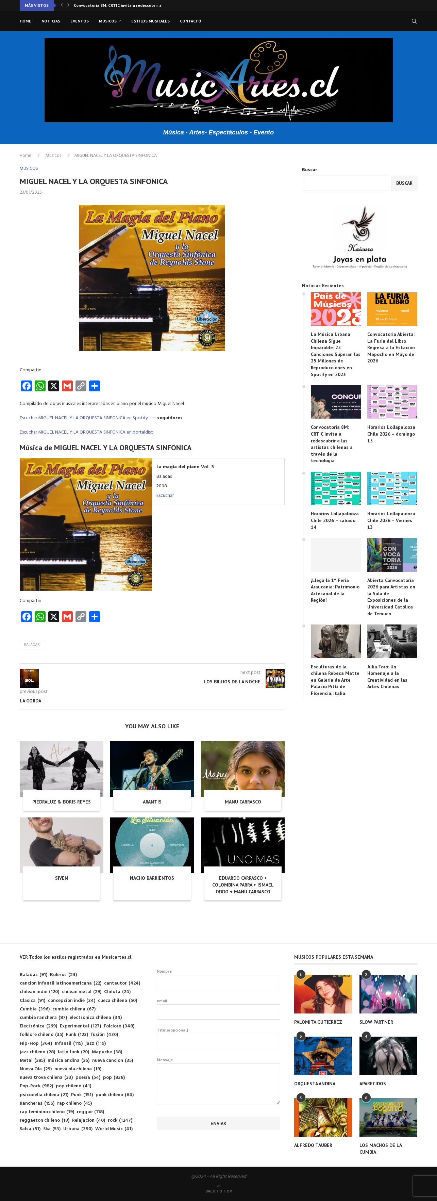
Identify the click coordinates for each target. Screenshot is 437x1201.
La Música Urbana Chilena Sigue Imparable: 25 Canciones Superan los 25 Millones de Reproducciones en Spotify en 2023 (335, 354)
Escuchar (165, 496)
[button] (62, 5)
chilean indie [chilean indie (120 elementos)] (39, 992)
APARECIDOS (372, 1084)
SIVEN (61, 878)
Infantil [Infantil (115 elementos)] (69, 1043)
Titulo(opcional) (218, 1038)
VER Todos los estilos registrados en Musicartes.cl (75, 957)
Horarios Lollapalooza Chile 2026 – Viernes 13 (391, 520)
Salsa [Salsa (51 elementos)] (30, 1129)
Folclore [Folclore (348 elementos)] (119, 1026)
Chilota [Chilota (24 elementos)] (117, 992)
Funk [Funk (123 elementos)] (77, 1034)
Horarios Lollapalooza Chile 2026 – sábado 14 (335, 520)
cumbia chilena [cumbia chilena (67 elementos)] (74, 1009)
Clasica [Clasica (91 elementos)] (32, 1000)
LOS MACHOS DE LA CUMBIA (380, 1148)
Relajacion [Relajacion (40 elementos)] (88, 1120)
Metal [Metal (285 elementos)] (32, 1060)
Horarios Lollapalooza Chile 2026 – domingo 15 (391, 433)
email (218, 1009)
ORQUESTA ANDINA (314, 1084)
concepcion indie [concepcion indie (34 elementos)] (71, 1000)
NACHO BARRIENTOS (152, 878)
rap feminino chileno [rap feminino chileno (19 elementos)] (47, 1112)
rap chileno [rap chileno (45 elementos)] (74, 1103)
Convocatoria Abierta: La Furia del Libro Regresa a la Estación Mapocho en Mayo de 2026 (391, 347)
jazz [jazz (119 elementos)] (95, 1043)
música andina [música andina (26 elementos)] (68, 1060)
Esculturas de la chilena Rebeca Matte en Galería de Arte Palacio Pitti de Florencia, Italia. (335, 680)
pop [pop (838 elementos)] (114, 1077)
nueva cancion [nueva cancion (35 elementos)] (112, 1060)
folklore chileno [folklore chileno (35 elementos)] (41, 1034)
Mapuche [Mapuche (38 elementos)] (107, 1052)
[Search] (414, 21)
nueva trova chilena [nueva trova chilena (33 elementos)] (46, 1077)
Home (25, 20)
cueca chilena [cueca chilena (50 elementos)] (117, 1000)
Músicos (108, 20)
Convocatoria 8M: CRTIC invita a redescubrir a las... (122, 5)
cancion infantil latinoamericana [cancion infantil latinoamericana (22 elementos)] (60, 983)
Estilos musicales (150, 20)
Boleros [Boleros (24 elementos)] (63, 975)
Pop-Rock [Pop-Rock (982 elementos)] (36, 1086)
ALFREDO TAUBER (313, 1145)
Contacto (190, 20)
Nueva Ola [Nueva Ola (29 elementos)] (36, 1069)
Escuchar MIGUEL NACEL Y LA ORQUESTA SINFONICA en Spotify (84, 418)
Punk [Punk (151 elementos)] (82, 1095)
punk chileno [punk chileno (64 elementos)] (115, 1095)
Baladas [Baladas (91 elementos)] (33, 975)
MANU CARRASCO (243, 802)
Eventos (79, 20)
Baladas (32, 645)
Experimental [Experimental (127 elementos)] (80, 1026)
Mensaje (218, 1063)
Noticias (50, 20)
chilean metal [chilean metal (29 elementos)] (81, 992)
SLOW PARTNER (376, 1022)
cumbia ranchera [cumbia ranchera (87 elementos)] (43, 1017)
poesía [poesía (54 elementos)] (87, 1077)
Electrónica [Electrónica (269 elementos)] (38, 1026)
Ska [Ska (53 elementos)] (52, 1129)
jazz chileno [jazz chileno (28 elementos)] (37, 1052)
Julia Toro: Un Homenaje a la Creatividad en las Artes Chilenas (387, 677)
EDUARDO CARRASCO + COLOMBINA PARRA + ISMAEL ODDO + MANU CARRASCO (243, 884)
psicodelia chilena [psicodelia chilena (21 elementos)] (44, 1095)
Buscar (309, 170)
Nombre (218, 979)
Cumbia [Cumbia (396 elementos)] (35, 1009)
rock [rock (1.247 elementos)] (120, 1120)
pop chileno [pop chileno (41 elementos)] (73, 1086)
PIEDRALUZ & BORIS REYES (61, 802)
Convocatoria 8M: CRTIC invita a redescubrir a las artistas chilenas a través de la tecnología (332, 444)
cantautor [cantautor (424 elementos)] (122, 983)
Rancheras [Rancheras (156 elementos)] (37, 1103)
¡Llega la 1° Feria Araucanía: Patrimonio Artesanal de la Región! (335, 590)
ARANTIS (152, 802)
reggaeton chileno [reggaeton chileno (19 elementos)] (44, 1120)
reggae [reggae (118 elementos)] (90, 1112)
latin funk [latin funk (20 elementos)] (73, 1052)
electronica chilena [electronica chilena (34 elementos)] (96, 1017)
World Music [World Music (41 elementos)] (114, 1129)
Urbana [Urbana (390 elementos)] (78, 1129)
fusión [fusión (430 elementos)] (104, 1034)
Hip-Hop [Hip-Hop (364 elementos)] (36, 1043)
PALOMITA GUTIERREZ (318, 1022)
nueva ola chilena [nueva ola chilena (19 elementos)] (77, 1069)
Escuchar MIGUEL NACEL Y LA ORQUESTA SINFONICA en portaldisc (86, 432)
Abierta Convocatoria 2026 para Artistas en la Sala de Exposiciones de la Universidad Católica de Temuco (391, 597)
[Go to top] (218, 1191)
